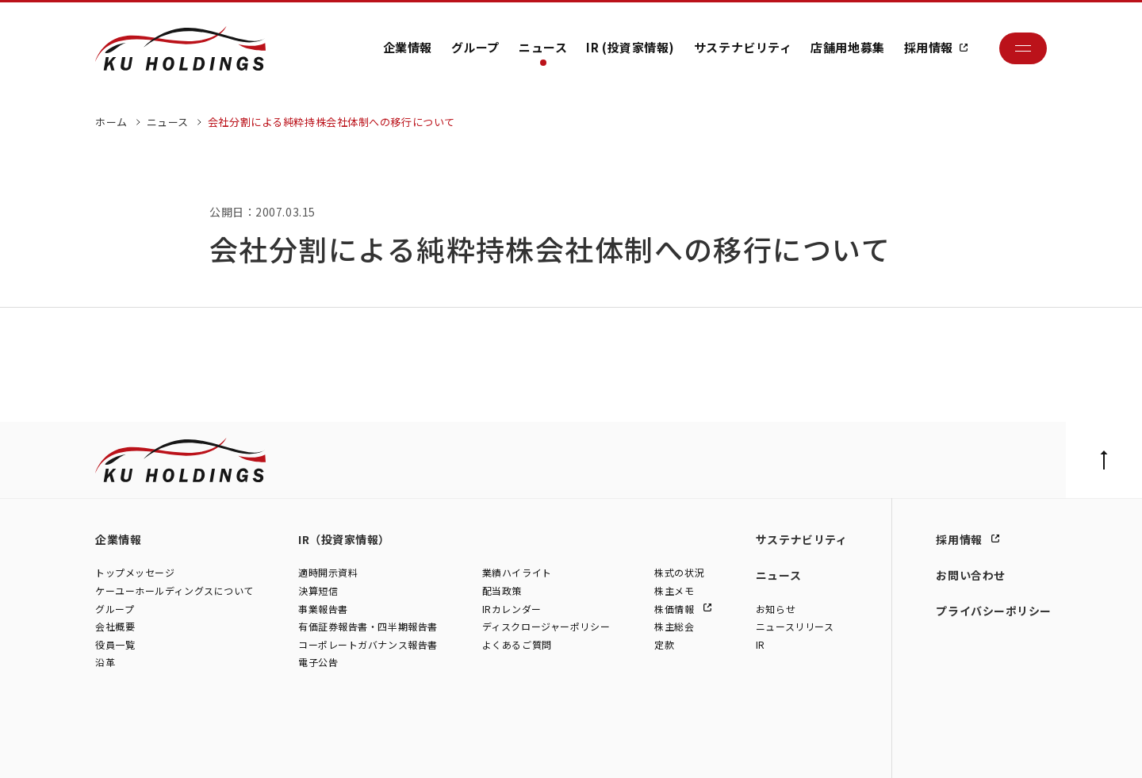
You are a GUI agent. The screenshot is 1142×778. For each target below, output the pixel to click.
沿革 (105, 662)
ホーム (111, 121)
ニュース (543, 47)
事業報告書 (323, 608)
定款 (664, 644)
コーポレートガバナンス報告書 (368, 644)
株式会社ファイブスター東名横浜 (507, 748)
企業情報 (407, 47)
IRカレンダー (512, 608)
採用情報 (928, 47)
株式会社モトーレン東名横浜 (366, 748)
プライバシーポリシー (994, 611)
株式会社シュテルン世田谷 (238, 748)
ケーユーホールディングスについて (174, 590)
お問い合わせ (970, 575)
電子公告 (318, 662)
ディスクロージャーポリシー (546, 627)
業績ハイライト (517, 573)
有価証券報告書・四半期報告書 (368, 627)
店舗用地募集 (847, 47)
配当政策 (502, 590)
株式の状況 (679, 573)
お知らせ (775, 608)
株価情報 (675, 608)
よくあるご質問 (517, 644)
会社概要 (115, 627)
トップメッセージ (134, 573)
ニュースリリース (795, 627)
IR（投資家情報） (344, 539)
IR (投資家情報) (630, 47)
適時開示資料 (328, 573)
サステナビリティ (742, 47)
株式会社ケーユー (133, 748)
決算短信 (318, 590)
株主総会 (674, 627)
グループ (475, 47)
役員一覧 (115, 644)
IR (760, 644)
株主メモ (674, 590)
